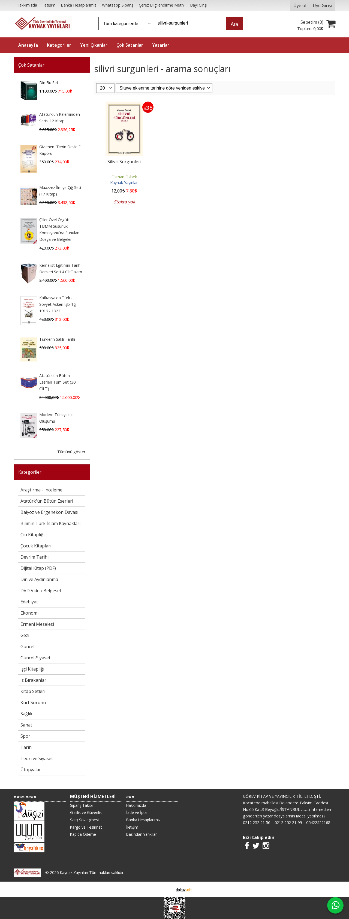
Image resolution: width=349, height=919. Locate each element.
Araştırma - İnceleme (41, 490)
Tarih (26, 747)
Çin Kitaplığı (32, 535)
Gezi (24, 635)
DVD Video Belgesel (40, 591)
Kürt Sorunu (33, 702)
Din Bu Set (48, 82)
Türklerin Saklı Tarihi (57, 339)
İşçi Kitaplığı (32, 669)
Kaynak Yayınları (124, 182)
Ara (234, 24)
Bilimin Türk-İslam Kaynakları (50, 523)
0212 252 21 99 (288, 822)
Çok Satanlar (31, 65)
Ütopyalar (30, 770)
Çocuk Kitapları (35, 546)
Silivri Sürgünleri (124, 162)
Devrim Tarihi (34, 557)
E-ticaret (165, 889)
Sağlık (26, 714)
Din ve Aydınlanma (39, 579)
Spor (25, 736)
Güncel (27, 647)
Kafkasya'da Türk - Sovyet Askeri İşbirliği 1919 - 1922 (58, 304)
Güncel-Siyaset (35, 658)
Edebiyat (29, 602)
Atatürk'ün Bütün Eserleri (46, 501)
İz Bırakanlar (33, 680)
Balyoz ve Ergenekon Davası (49, 512)
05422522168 (318, 822)
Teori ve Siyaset (36, 758)
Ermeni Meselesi (37, 624)
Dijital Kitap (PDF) (38, 568)
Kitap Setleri (32, 691)
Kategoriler (29, 472)
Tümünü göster (71, 451)
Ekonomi (29, 613)
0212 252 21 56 (256, 822)
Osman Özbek (124, 176)
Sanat (26, 725)
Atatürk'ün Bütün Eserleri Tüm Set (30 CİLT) (57, 382)
